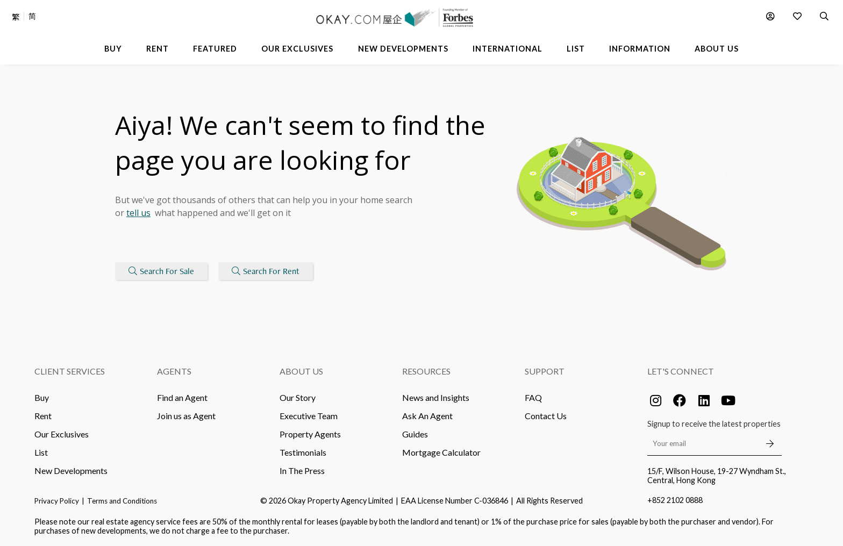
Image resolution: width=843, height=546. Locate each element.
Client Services (69, 371)
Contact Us (546, 416)
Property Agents (310, 434)
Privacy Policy (56, 501)
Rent (43, 416)
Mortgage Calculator (441, 452)
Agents (174, 371)
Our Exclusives (61, 434)
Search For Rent (265, 271)
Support (545, 371)
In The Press (302, 470)
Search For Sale (161, 271)
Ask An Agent (427, 416)
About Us (301, 371)
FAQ (533, 397)
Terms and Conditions (122, 501)
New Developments (71, 470)
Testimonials (303, 452)
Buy (41, 397)
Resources (426, 371)
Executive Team (309, 416)
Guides (415, 434)
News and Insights (435, 397)
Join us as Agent (186, 416)
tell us (138, 213)
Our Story (298, 397)
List (41, 452)
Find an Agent (182, 397)
